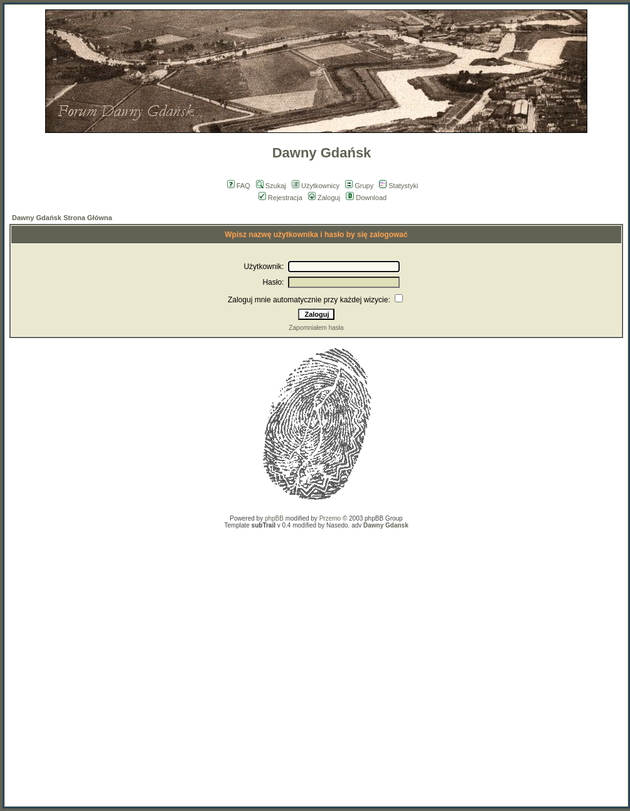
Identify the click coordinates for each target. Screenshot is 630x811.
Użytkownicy (315, 185)
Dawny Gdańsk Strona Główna (62, 217)
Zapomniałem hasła (316, 327)
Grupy (359, 185)
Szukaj (271, 185)
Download (366, 197)
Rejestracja (280, 197)
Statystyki (398, 185)
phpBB (274, 518)
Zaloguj (324, 197)
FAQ (238, 185)
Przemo (330, 518)
